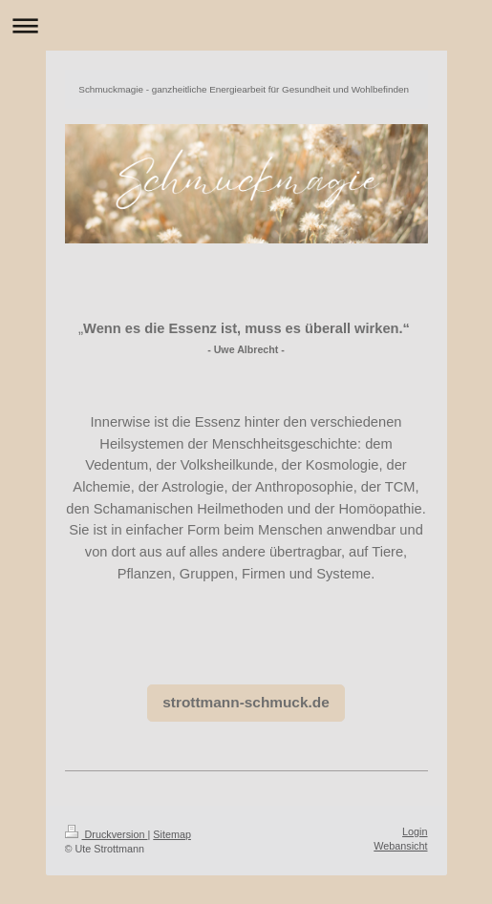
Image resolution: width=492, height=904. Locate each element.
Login (414, 831)
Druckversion (106, 834)
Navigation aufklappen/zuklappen (246, 25)
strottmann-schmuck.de (245, 702)
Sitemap (172, 834)
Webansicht (400, 845)
